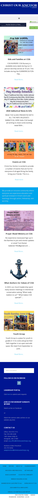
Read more (19, 179)
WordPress (20, 497)
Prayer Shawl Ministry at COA (19, 233)
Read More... (19, 79)
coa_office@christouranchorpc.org (19, 441)
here (8, 394)
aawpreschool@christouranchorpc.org (16, 450)
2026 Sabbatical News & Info (19, 111)
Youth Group (19, 334)
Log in (27, 497)
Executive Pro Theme (21, 495)
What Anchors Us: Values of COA (19, 283)
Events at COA (19, 162)
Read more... (19, 131)
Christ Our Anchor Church (19, 9)
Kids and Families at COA (19, 59)
